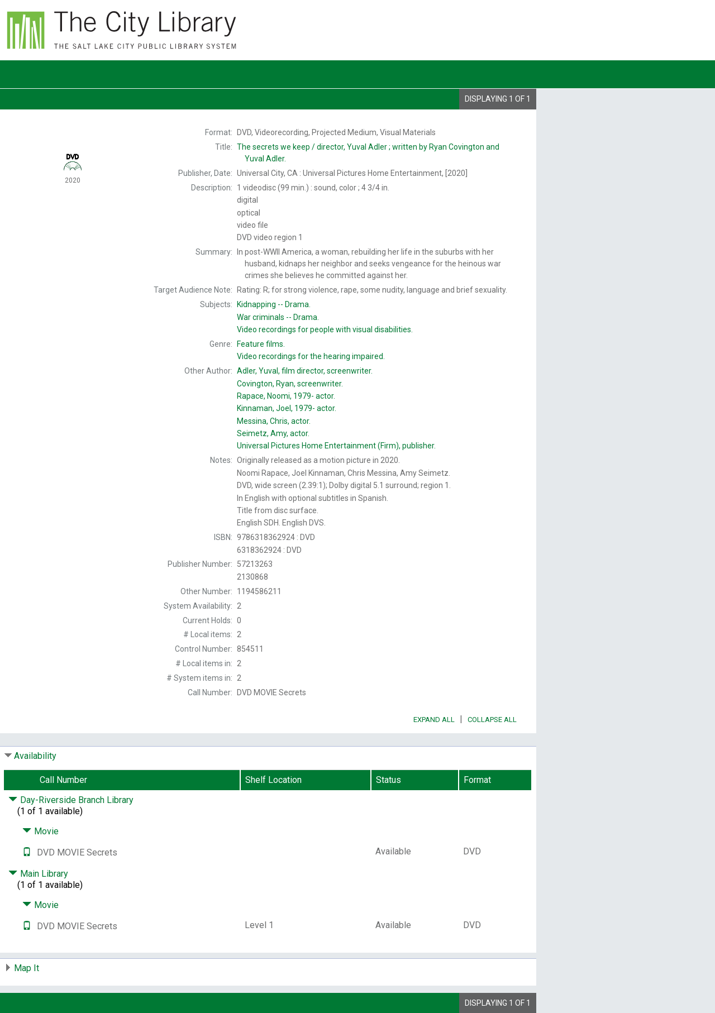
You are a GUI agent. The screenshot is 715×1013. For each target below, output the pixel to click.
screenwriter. (290, 383)
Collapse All (492, 719)
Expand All (434, 719)
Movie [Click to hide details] (40, 831)
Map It (26, 968)
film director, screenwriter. (305, 370)
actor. (286, 395)
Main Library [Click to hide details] (38, 873)
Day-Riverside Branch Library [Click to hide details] (71, 800)
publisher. (336, 445)
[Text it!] (26, 852)
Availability (35, 756)
